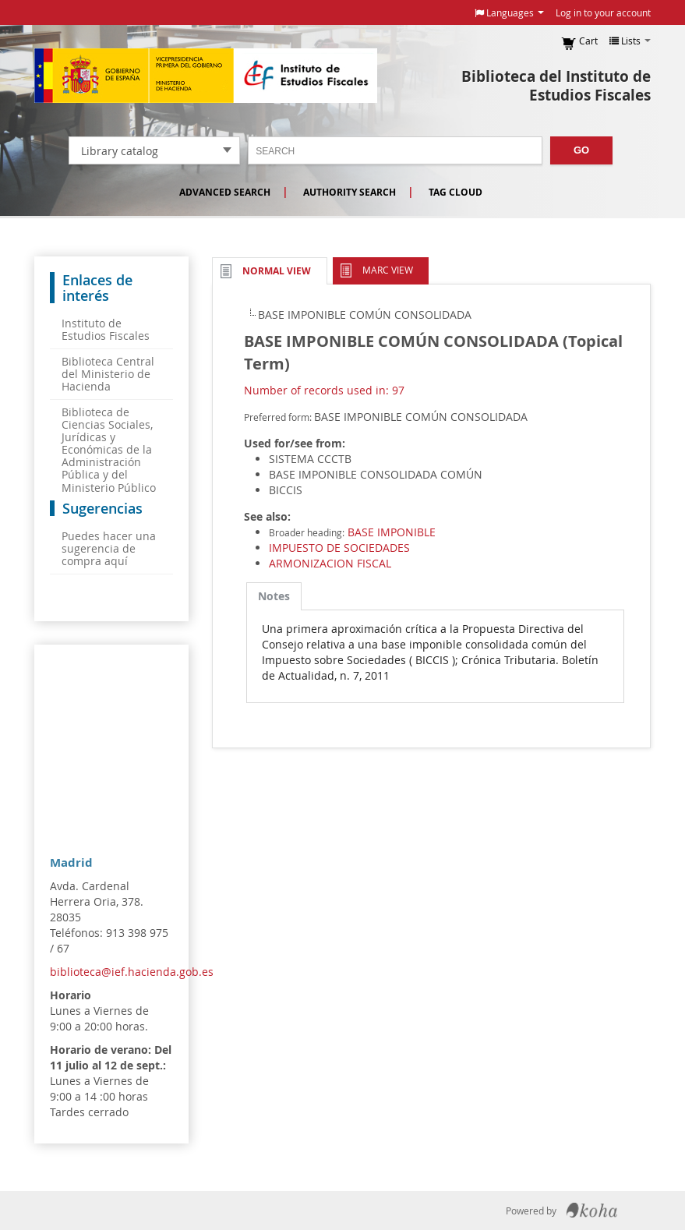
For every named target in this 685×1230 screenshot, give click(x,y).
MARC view (387, 269)
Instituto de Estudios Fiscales (205, 75)
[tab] (274, 596)
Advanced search (224, 192)
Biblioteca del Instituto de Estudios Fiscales (556, 85)
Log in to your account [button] (603, 12)
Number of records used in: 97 (324, 390)
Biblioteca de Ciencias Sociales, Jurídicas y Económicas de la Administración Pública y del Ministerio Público (109, 450)
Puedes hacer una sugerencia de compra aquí (109, 548)
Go (581, 150)
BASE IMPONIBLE (392, 532)
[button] (509, 12)
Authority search (349, 192)
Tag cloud (455, 192)
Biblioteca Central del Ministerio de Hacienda (108, 374)
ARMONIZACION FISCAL (330, 563)
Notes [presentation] (274, 595)
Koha (592, 1210)
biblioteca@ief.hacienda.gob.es (132, 971)
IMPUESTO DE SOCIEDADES (339, 547)
